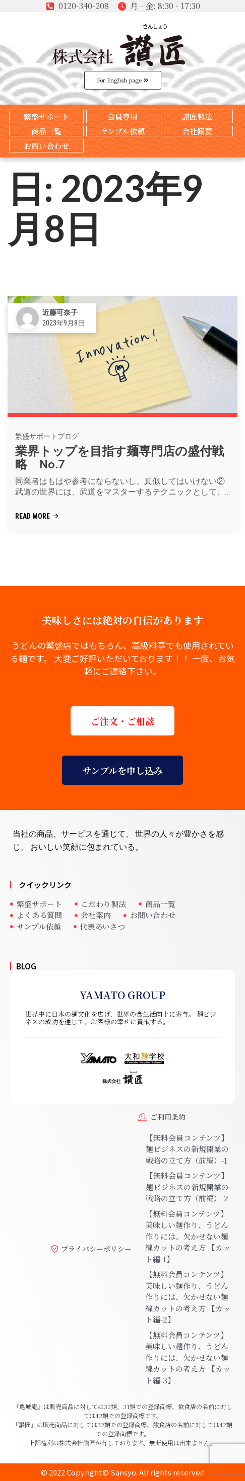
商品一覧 (46, 131)
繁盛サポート (46, 116)
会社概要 (197, 131)
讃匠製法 (197, 116)
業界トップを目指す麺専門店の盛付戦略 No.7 (119, 457)
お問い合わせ (46, 145)
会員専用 (122, 116)
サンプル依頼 (122, 131)
